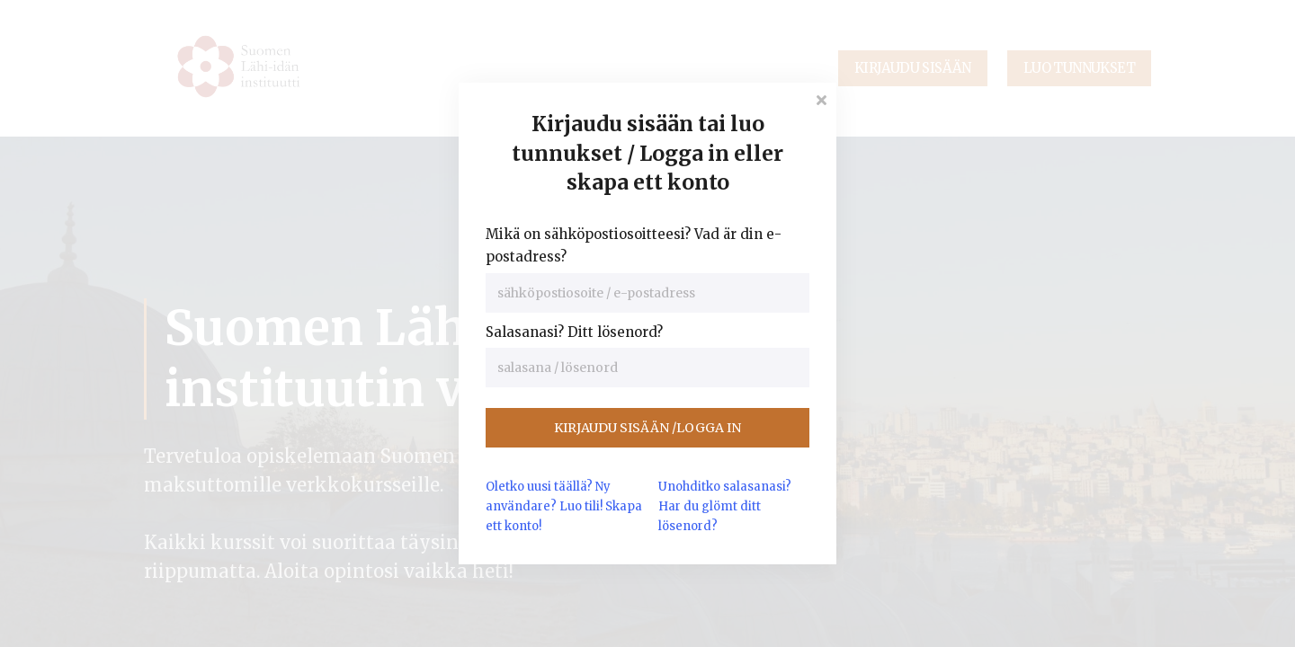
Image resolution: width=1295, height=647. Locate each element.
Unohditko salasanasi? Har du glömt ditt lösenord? (724, 506)
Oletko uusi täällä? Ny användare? (564, 506)
